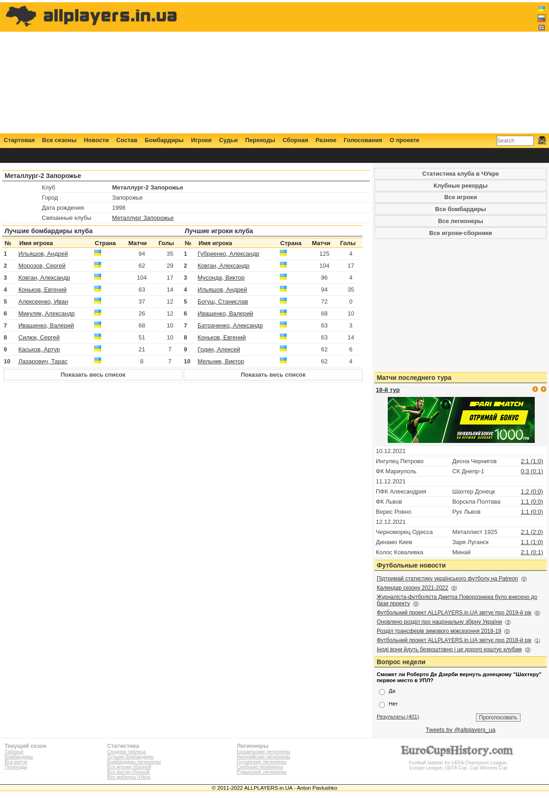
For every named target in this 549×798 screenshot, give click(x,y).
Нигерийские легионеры (263, 756)
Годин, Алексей (219, 349)
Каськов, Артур (39, 349)
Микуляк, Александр (46, 313)
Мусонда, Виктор (221, 277)
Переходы (260, 140)
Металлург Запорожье (143, 217)
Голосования (363, 140)
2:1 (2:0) (532, 531)
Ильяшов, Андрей (43, 253)
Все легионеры (460, 221)
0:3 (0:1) (532, 471)
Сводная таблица (126, 751)
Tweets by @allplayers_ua (461, 729)
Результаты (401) (398, 716)
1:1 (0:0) (532, 501)
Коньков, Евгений (42, 289)
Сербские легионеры (260, 766)
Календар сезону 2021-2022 (412, 588)
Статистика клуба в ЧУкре (460, 173)
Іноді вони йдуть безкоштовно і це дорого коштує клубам (449, 649)
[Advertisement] (378, 67)
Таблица (14, 751)
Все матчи (16, 761)
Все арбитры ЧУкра (128, 777)
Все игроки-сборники (460, 233)
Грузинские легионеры (261, 761)
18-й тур (388, 389)
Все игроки (460, 197)
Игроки (201, 140)
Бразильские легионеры (263, 751)
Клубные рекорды (461, 185)
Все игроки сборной (129, 766)
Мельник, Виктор (221, 361)
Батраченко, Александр (230, 325)
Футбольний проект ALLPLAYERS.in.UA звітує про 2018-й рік (454, 640)
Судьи (228, 140)
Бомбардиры (164, 140)
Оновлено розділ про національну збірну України (439, 622)
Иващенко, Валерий (46, 325)
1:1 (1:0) (532, 542)
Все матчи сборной (128, 772)
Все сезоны (59, 140)
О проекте (404, 140)
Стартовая (19, 140)
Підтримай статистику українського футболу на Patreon (447, 578)
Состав (126, 140)
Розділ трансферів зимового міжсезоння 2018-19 (439, 631)
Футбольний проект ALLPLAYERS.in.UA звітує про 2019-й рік (454, 612)
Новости (96, 140)
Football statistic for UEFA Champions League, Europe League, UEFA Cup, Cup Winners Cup (458, 762)
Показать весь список (93, 374)
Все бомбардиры (460, 209)
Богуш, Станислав (223, 301)
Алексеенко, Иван (43, 301)
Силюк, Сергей (39, 337)
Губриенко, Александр (229, 253)
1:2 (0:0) (532, 491)
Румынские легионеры (262, 772)
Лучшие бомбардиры (130, 756)
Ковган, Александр (44, 277)
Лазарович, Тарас (43, 361)
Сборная (295, 140)
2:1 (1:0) (532, 461)
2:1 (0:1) (532, 552)
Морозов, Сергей (42, 265)
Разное (326, 140)
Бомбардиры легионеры (134, 761)
